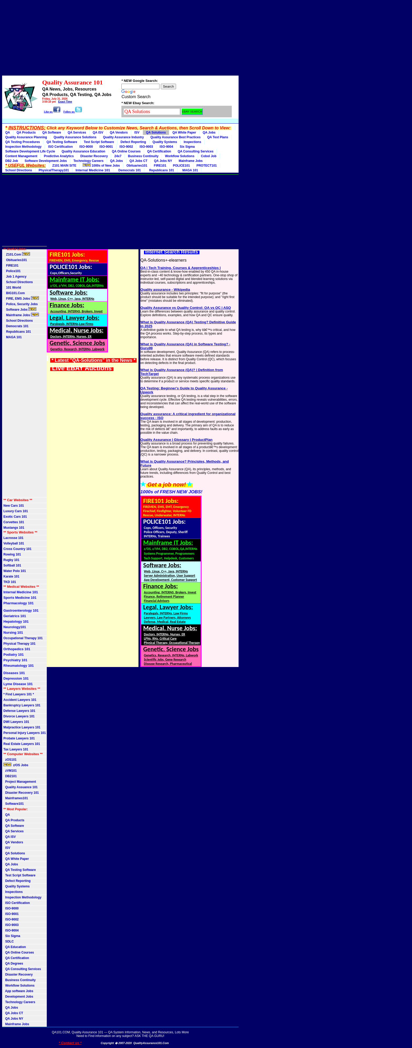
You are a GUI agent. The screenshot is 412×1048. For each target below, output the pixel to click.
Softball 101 (12, 565)
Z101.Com (16, 254)
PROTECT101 (207, 165)
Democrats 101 (129, 170)
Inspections (192, 142)
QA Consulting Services (195, 151)
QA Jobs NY (163, 161)
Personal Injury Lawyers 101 (24, 733)
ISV (136, 132)
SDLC (8, 941)
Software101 (13, 804)
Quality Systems (165, 142)
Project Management (19, 782)
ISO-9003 (146, 147)
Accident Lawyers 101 (19, 700)
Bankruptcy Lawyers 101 (21, 705)
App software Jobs (18, 991)
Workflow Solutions (179, 156)
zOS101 (10, 759)
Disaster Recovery (94, 156)
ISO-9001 (106, 147)
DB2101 (10, 776)
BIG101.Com (14, 293)
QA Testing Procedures (22, 142)
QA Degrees (13, 963)
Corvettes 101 (13, 522)
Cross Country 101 (17, 549)
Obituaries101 (136, 165)
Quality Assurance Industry (123, 137)
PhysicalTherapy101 (54, 170)
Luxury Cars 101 (15, 511)
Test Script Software (99, 142)
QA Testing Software (62, 142)
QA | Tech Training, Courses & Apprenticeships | (180, 268)
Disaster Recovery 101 (21, 793)
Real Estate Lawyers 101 (21, 744)
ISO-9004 (166, 147)
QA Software (51, 132)
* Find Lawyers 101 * (18, 694)
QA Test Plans (217, 137)
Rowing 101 (12, 554)
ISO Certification (60, 147)
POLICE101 (181, 165)
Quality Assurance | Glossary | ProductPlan (176, 440)
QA (7, 132)
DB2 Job (11, 161)
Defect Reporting (133, 142)
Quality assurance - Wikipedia (165, 290)
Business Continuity (143, 156)
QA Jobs (209, 132)
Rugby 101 (11, 560)
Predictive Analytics (59, 156)
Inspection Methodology (23, 147)
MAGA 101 (189, 170)
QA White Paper (184, 132)
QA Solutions (156, 132)
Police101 (11, 271)
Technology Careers (88, 161)
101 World (12, 287)
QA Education (14, 947)
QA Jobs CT (138, 161)
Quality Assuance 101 (20, 787)
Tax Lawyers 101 (15, 749)
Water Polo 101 (14, 571)
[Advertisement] (120, 39)
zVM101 (10, 770)
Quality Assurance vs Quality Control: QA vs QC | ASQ (185, 308)
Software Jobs (19, 309)
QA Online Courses (126, 151)
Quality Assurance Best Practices (175, 137)
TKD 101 (9, 582)
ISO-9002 (126, 147)
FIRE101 (160, 165)
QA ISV (98, 132)
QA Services (77, 132)
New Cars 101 (13, 505)
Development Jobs (18, 996)
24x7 (117, 156)
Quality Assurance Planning (26, 137)
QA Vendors (119, 132)
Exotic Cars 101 (15, 516)
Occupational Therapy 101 (23, 638)
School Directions (18, 170)
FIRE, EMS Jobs (21, 298)
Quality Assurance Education (83, 151)
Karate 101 (11, 576)
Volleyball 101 (13, 543)
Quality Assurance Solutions (75, 137)
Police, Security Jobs (21, 304)
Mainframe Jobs (191, 161)
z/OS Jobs (16, 765)
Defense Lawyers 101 (19, 711)
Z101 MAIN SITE (64, 165)
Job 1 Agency (15, 276)
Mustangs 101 (13, 528)
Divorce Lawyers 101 (19, 716)
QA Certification (159, 151)
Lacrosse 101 (13, 538)
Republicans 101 (160, 170)
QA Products (26, 132)
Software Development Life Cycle (30, 151)
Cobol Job (209, 156)
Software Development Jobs (46, 161)
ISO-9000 (86, 147)
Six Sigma (187, 147)
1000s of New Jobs (101, 165)
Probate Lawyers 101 (19, 738)
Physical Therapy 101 (19, 643)
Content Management (21, 156)
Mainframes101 (15, 798)
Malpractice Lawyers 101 (21, 727)
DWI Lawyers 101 (16, 722)
